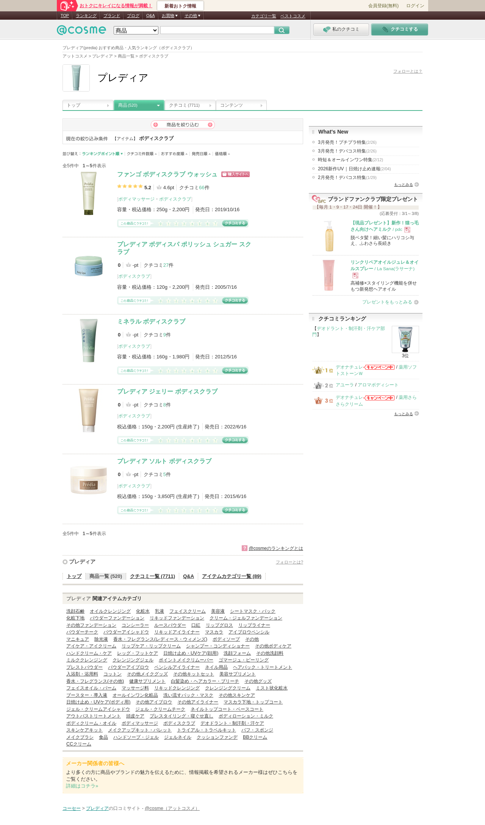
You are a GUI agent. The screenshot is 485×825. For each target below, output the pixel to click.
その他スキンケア (237, 695)
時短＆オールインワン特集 (350, 159)
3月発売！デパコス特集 (347, 151)
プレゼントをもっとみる (387, 302)
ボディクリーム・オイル (91, 723)
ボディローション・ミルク (246, 716)
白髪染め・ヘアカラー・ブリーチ (205, 681)
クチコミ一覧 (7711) (152, 576)
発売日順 (201, 154)
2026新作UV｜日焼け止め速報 (354, 168)
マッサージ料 (135, 688)
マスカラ (214, 632)
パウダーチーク (82, 632)
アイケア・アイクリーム (91, 646)
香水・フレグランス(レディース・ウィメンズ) (160, 639)
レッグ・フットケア (137, 653)
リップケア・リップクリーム (151, 646)
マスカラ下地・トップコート (253, 702)
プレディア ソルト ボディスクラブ (164, 461)
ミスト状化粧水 (272, 688)
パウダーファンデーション (117, 618)
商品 (128, 105)
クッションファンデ (217, 737)
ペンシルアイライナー (177, 667)
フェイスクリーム (187, 611)
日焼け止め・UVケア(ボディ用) (98, 702)
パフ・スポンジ (257, 730)
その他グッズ (258, 681)
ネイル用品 (216, 667)
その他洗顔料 (269, 653)
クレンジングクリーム (227, 688)
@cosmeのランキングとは (276, 548)
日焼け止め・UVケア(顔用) (190, 653)
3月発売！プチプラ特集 (347, 142)
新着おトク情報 (180, 6)
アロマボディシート (378, 385)
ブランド (111, 15)
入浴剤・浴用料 (82, 674)
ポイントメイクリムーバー (186, 660)
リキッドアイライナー (177, 632)
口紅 (195, 625)
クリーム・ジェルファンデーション (246, 618)
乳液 (159, 611)
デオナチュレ (349, 367)
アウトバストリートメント (93, 716)
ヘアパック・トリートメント (262, 667)
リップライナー (254, 625)
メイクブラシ (80, 737)
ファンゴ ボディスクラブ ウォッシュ (167, 174)
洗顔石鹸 (75, 611)
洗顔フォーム (237, 653)
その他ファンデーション (91, 625)
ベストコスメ (292, 16)
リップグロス (219, 625)
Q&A (150, 15)
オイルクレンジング (110, 611)
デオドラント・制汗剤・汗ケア (232, 723)
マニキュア (77, 639)
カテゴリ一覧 (263, 16)
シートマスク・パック (252, 611)
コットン (112, 674)
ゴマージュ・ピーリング (244, 660)
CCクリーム (78, 744)
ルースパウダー (170, 625)
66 (201, 187)
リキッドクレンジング (177, 688)
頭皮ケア (135, 716)
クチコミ (184, 105)
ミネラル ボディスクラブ (151, 321)
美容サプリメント (237, 674)
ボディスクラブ (175, 199)
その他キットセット (193, 674)
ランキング (86, 15)
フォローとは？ (407, 71)
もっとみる (403, 184)
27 (166, 265)
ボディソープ (226, 639)
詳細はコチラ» (82, 786)
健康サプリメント (147, 681)
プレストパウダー (84, 667)
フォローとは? (289, 562)
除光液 (101, 639)
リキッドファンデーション (177, 618)
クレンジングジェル (133, 660)
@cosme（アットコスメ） (172, 808)
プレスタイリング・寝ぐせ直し (181, 716)
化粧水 (143, 611)
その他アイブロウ (154, 702)
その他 (252, 639)
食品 (103, 737)
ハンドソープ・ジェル (136, 737)
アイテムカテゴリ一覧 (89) (231, 576)
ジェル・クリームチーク (160, 709)
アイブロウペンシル (248, 632)
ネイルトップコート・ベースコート (227, 709)
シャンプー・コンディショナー (218, 646)
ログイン (415, 5)
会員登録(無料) (383, 5)
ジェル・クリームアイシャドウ (98, 709)
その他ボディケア (273, 646)
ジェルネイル (177, 737)
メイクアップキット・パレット (140, 730)
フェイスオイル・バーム (91, 688)
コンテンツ (231, 105)
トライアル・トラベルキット (206, 730)
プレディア (82, 562)
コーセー (72, 808)
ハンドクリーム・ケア (89, 653)
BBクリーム (255, 737)
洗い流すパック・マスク (188, 695)
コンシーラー (135, 625)
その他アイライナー (197, 702)
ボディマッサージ (136, 199)
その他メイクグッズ (147, 674)
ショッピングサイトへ (235, 174)
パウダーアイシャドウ (126, 632)
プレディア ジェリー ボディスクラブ (167, 391)
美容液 (218, 611)
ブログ (133, 15)
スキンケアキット (84, 730)
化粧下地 (75, 618)
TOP (65, 15)
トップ (73, 105)
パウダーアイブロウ (128, 667)
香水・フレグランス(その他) (95, 681)
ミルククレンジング (86, 660)
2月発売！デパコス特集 (347, 177)
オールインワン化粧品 (135, 695)
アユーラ (345, 385)
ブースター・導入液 (86, 695)
